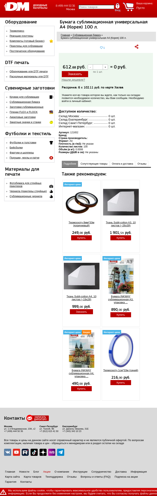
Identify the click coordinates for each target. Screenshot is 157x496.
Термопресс (17, 30)
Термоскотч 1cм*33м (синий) (120, 370)
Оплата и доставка (122, 163)
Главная (10, 471)
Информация (139, 471)
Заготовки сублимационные (27, 106)
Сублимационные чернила (26, 196)
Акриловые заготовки (23, 117)
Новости (24, 471)
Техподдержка (54, 476)
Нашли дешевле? (73, 79)
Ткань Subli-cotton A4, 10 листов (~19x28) (81, 298)
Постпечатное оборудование (27, 51)
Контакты (26, 481)
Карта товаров (32, 476)
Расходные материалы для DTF (29, 76)
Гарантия (10, 481)
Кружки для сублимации (24, 96)
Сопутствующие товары (94, 163)
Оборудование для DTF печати (29, 71)
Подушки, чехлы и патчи (25, 157)
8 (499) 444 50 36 (65, 5)
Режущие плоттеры (21, 35)
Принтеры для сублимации (26, 45)
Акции (46, 471)
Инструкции (80, 471)
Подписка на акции (126, 476)
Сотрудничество (101, 471)
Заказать (75, 74)
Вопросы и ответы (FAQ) (96, 476)
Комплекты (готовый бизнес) (27, 40)
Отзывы (142, 163)
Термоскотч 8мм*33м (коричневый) (81, 224)
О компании (61, 471)
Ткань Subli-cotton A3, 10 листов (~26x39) (121, 224)
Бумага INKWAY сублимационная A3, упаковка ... (121, 299)
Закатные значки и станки (25, 122)
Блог (36, 471)
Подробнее (70, 163)
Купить (81, 237)
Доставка (121, 471)
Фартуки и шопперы (22, 152)
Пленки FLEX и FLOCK (24, 111)
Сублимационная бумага (25, 101)
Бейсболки (16, 147)
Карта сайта (12, 476)
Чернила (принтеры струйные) (28, 191)
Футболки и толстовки (23, 142)
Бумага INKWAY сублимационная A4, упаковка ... (81, 373)
